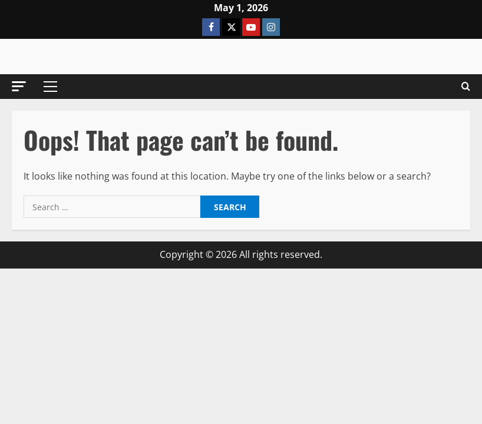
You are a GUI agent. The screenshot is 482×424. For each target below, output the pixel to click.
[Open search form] (465, 86)
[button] (19, 86)
